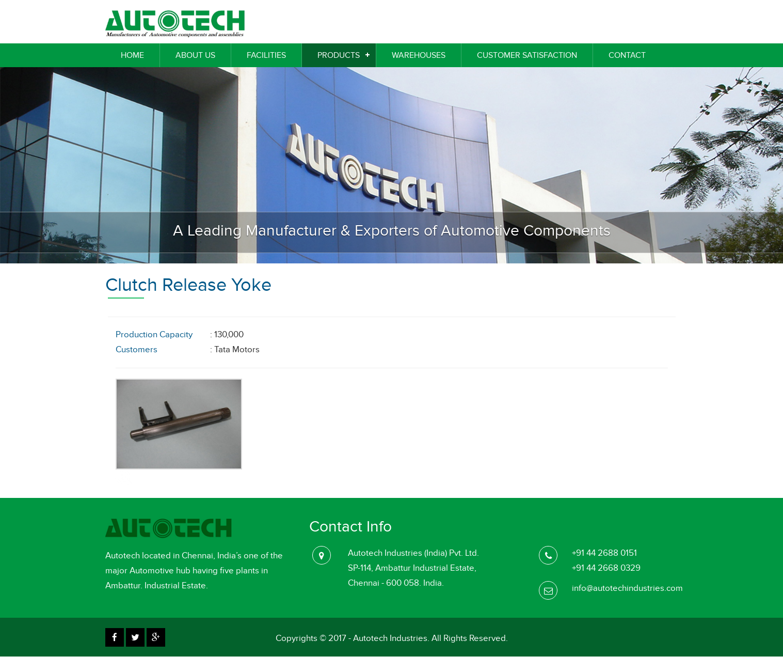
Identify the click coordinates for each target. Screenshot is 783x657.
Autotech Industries (390, 638)
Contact (627, 55)
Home (132, 55)
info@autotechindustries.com (627, 588)
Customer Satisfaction (527, 55)
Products (338, 55)
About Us (195, 55)
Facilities (266, 55)
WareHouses (418, 55)
